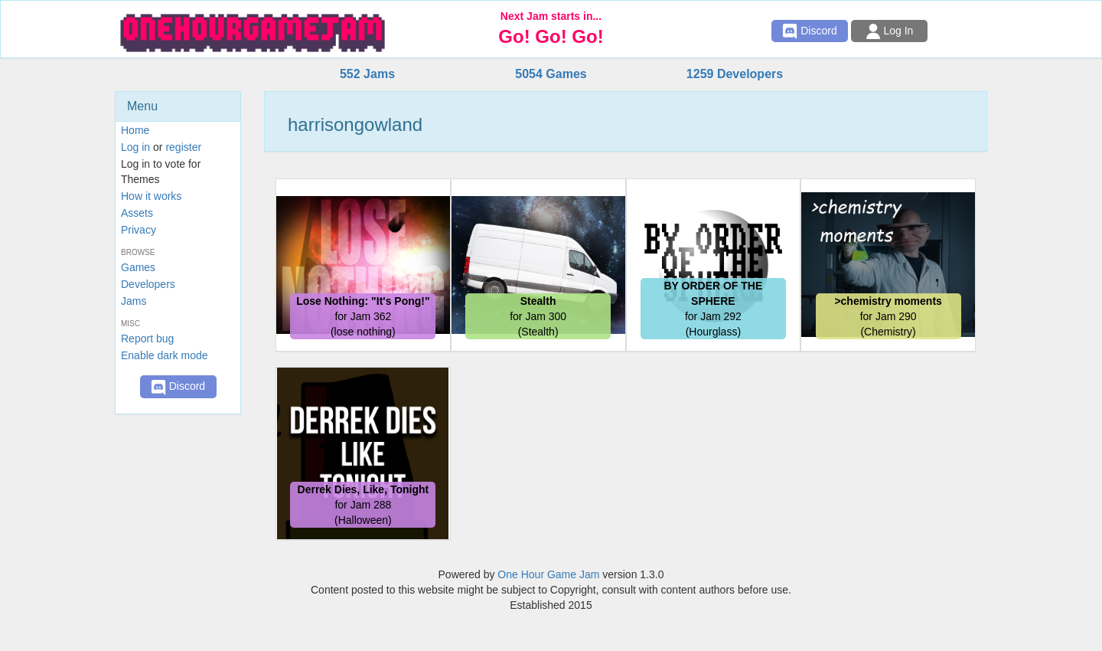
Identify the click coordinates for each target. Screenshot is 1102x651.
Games (138, 267)
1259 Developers (734, 73)
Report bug (147, 338)
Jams (133, 301)
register (183, 147)
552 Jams (367, 73)
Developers (148, 284)
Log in (135, 147)
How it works (151, 196)
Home (135, 130)
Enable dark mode (164, 355)
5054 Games (550, 73)
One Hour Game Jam (548, 574)
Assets (137, 213)
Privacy (138, 230)
